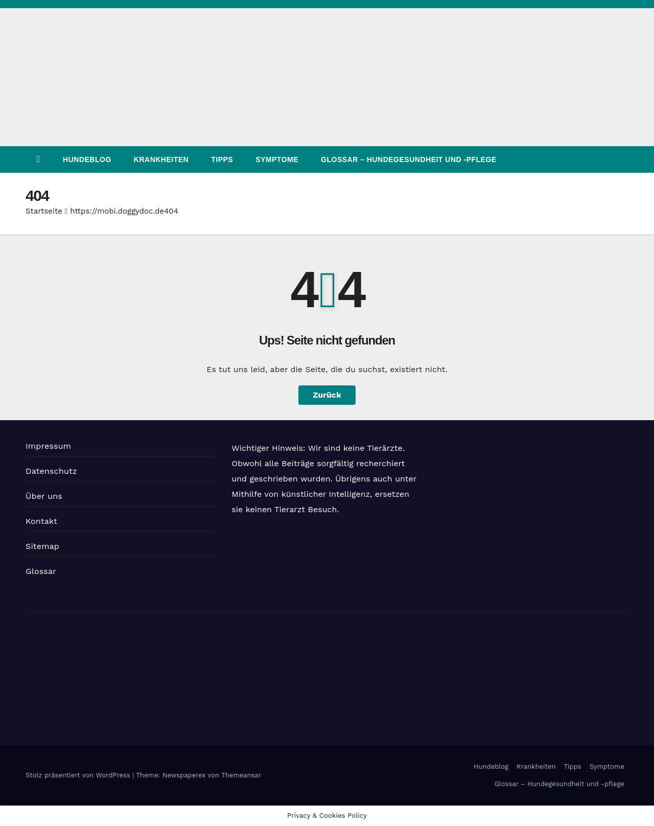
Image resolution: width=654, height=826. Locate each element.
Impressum (48, 446)
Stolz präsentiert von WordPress (79, 775)
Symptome (276, 159)
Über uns (44, 496)
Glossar (41, 571)
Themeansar (241, 775)
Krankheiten (161, 159)
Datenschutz (51, 471)
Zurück (327, 395)
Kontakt (41, 521)
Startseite (44, 211)
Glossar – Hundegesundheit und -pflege (409, 159)
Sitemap (42, 546)
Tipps (222, 159)
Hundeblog (87, 159)
